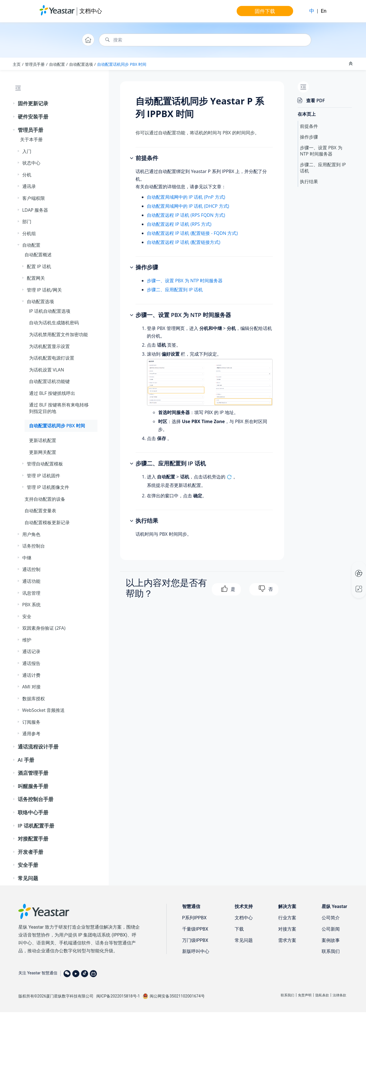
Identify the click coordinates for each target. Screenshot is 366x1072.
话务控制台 (33, 546)
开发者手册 (30, 851)
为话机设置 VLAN (46, 370)
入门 (26, 151)
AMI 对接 (31, 687)
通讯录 (29, 186)
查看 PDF (315, 100)
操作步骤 (309, 137)
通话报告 (31, 663)
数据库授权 (33, 698)
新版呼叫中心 (195, 951)
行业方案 (287, 917)
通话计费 (31, 675)
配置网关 (36, 278)
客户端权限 (33, 198)
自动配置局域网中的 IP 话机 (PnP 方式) (186, 197)
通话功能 (31, 581)
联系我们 (331, 951)
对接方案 (287, 929)
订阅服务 (31, 722)
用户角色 (31, 534)
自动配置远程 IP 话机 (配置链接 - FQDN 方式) (192, 233)
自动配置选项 (81, 64)
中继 (26, 558)
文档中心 (90, 11)
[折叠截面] (351, 64)
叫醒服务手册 (33, 786)
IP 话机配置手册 (36, 825)
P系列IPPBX (194, 917)
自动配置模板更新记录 (47, 522)
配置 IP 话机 (39, 266)
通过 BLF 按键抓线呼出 (52, 393)
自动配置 (57, 64)
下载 (239, 929)
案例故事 (331, 940)
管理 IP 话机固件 (43, 475)
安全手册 (28, 864)
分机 (26, 175)
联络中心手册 (33, 812)
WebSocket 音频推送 (43, 710)
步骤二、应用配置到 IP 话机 (175, 289)
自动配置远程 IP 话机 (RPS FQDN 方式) (186, 215)
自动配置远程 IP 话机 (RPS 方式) (179, 224)
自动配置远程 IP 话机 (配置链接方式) (183, 242)
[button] (14, 103)
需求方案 (287, 940)
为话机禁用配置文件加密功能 (58, 334)
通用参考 (31, 733)
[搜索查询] (205, 40)
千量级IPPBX (195, 929)
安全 (26, 616)
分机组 (29, 233)
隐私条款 (322, 995)
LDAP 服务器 (35, 210)
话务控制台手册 (35, 799)
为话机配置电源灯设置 (51, 358)
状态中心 (31, 163)
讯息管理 (31, 593)
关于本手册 (31, 139)
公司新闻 (331, 929)
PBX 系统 (31, 604)
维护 (26, 640)
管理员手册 (35, 64)
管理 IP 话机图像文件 (48, 487)
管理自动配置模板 (45, 464)
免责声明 (304, 995)
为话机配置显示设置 (49, 346)
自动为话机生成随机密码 (54, 323)
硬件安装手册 (33, 116)
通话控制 (31, 569)
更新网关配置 (42, 452)
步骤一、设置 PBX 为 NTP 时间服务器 (185, 280)
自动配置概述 (38, 254)
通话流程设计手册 (38, 746)
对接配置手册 (33, 838)
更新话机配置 (42, 440)
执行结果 (309, 181)
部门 (26, 221)
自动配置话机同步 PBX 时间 (121, 64)
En (323, 11)
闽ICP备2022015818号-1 (118, 996)
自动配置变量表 (40, 510)
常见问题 (28, 878)
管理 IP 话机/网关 (44, 290)
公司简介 (331, 917)
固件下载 (265, 11)
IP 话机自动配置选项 (49, 311)
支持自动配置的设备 (45, 499)
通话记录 (31, 651)
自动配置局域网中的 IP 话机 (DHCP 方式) (188, 206)
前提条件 (309, 126)
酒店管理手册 (33, 772)
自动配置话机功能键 (49, 381)
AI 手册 (26, 759)
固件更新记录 (33, 103)
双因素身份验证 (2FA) (44, 628)
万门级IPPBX (195, 940)
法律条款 (339, 995)
